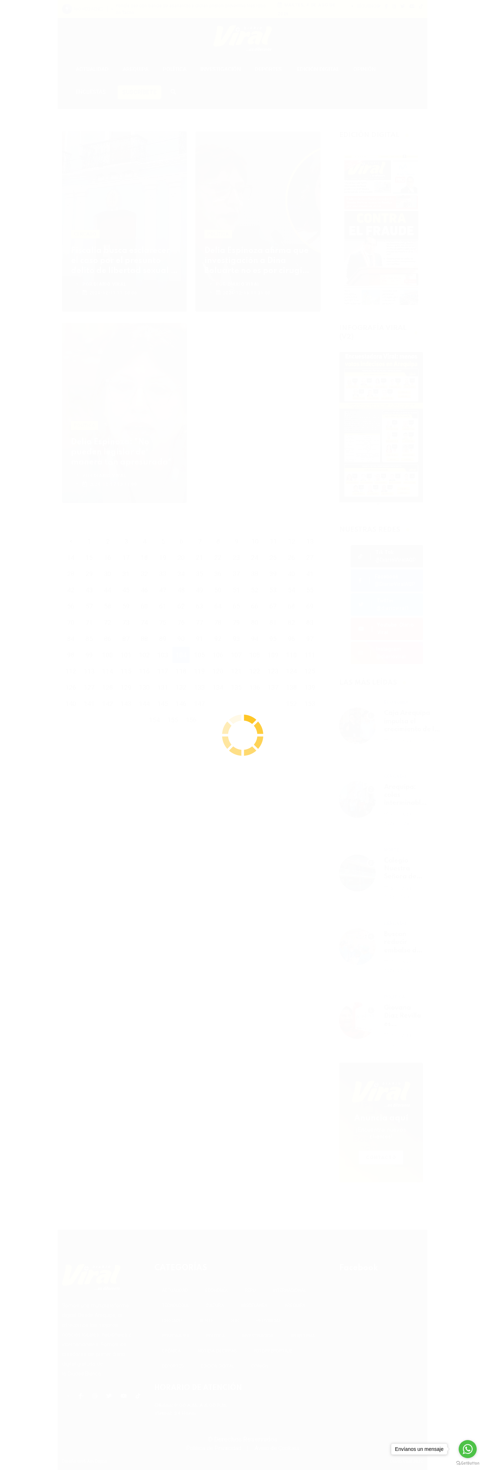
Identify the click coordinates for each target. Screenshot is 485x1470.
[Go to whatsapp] (468, 1449)
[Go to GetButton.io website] (467, 1463)
